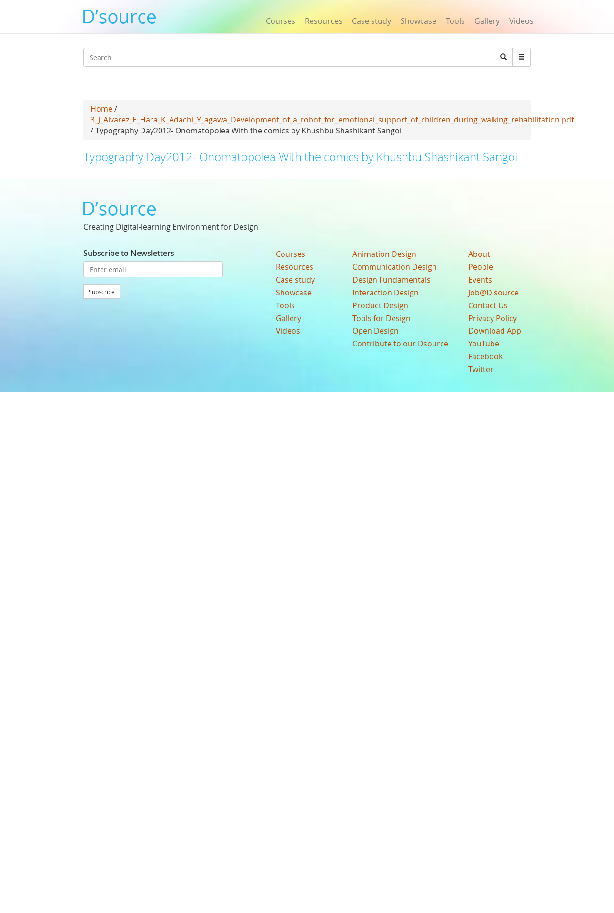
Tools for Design (381, 318)
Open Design (375, 330)
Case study (371, 21)
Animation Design (384, 254)
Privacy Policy (492, 318)
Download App (494, 330)
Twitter (480, 369)
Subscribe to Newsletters (128, 253)
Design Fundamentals (391, 279)
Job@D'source (493, 292)
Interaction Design (385, 292)
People (480, 267)
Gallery (487, 21)
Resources (323, 21)
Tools (455, 21)
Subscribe (102, 291)
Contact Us (488, 305)
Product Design (380, 305)
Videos (521, 21)
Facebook (485, 356)
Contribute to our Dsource (400, 343)
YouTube (483, 343)
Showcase (418, 21)
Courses (280, 21)
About (479, 254)
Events (480, 279)
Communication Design (394, 267)
